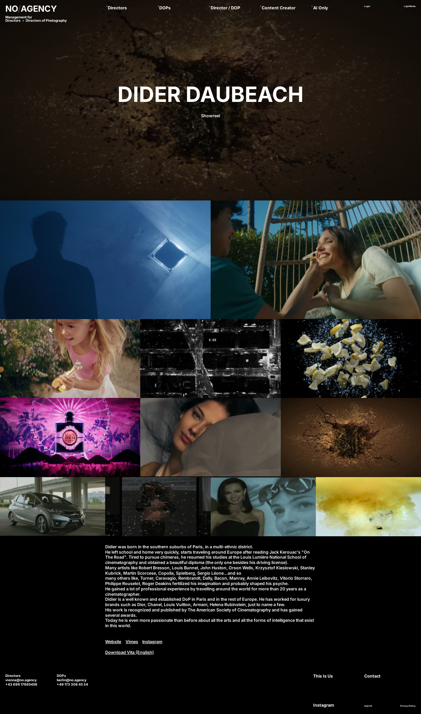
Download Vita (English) (129, 652)
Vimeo (132, 641)
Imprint (368, 706)
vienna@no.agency (21, 680)
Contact (372, 676)
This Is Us (323, 676)
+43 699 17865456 (21, 684)
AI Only (320, 7)
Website (113, 641)
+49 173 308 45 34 (72, 684)
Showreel (210, 115)
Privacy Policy (408, 706)
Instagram (152, 641)
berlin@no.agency (71, 680)
